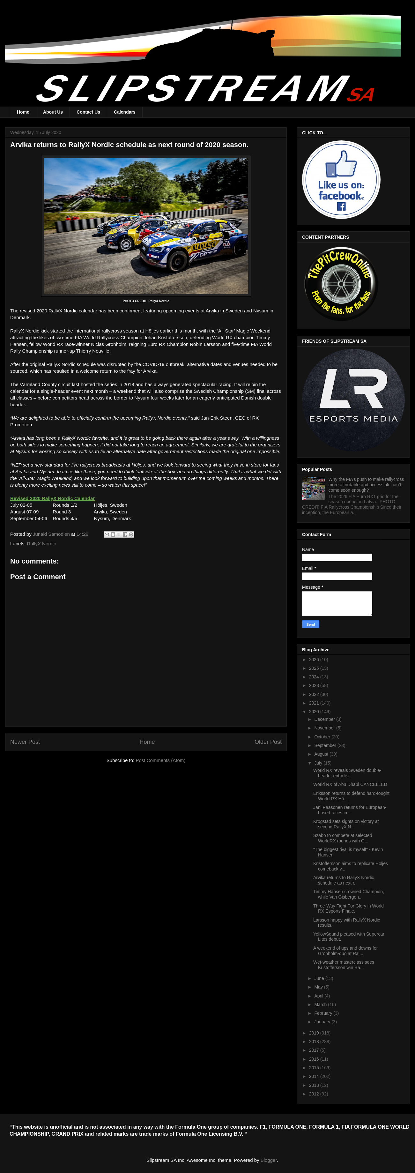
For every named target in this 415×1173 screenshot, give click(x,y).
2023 (314, 685)
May (319, 987)
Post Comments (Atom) (160, 760)
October (322, 736)
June (319, 978)
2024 (314, 676)
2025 (314, 668)
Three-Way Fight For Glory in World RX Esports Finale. (348, 908)
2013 (314, 1085)
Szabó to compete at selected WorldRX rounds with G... (342, 838)
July (318, 763)
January (322, 1021)
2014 (314, 1076)
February (323, 1013)
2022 (314, 694)
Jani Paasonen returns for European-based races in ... (350, 810)
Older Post (268, 742)
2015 (314, 1067)
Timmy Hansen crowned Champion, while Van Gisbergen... (348, 894)
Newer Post (25, 742)
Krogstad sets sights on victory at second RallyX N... (346, 824)
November (325, 727)
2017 (314, 1050)
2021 (314, 703)
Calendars (125, 112)
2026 (314, 659)
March (321, 1004)
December (325, 719)
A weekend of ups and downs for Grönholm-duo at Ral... (345, 950)
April (319, 995)
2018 (314, 1041)
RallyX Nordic (41, 543)
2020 (314, 711)
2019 (314, 1032)
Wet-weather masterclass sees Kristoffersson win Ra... (343, 965)
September (325, 745)
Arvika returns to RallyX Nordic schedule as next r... (343, 880)
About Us (53, 112)
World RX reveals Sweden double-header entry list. (347, 773)
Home (23, 112)
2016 (314, 1059)
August (321, 754)
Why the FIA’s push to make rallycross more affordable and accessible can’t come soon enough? (366, 485)
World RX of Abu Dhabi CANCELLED (350, 784)
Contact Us (88, 112)
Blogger (269, 1160)
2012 (314, 1093)
